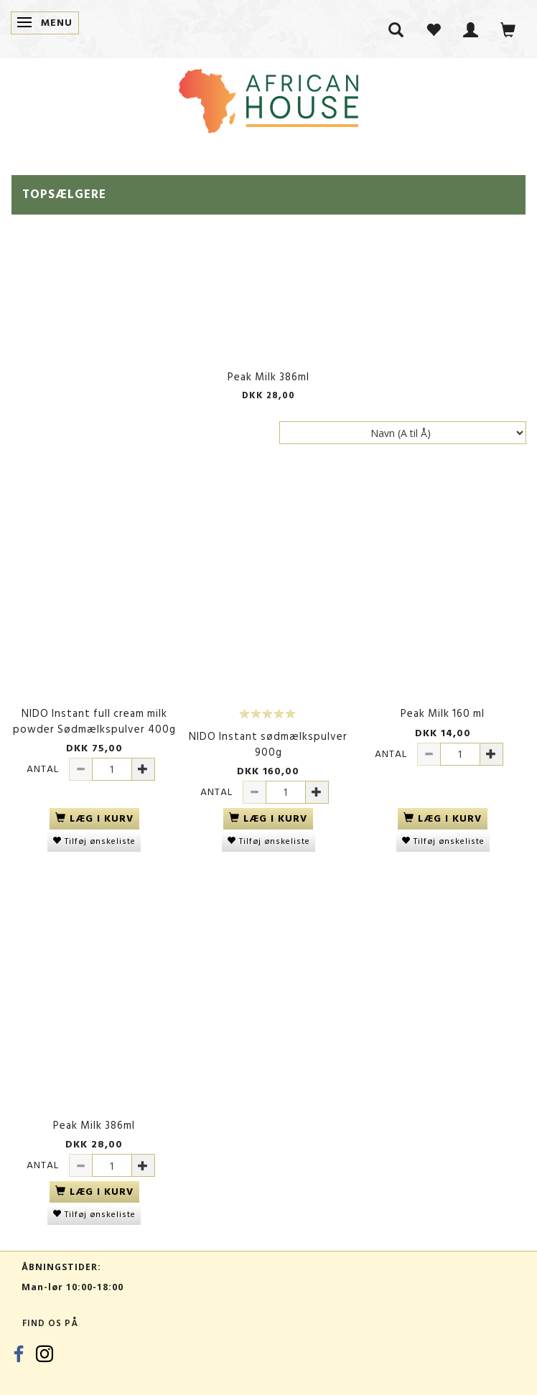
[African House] (268, 98)
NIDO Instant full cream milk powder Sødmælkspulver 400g (94, 721)
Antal (44, 769)
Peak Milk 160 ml (443, 713)
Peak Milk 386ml (268, 377)
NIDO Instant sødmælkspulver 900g (268, 744)
